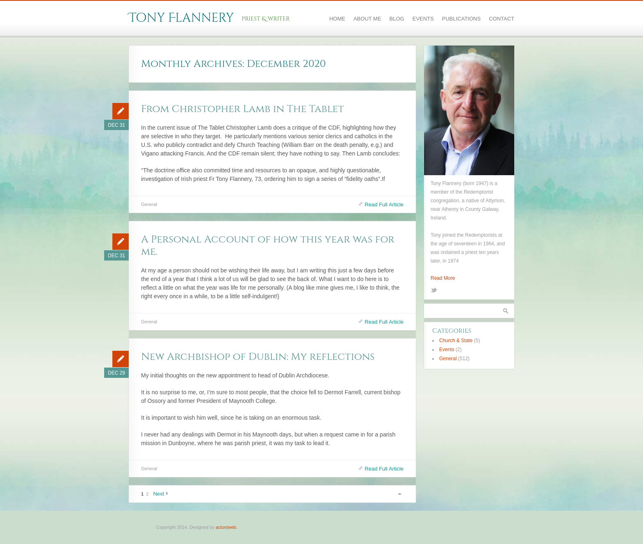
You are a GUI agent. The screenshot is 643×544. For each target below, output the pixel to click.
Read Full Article (384, 204)
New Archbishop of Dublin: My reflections (258, 356)
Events (423, 19)
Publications (461, 19)
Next (158, 494)
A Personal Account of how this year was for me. (267, 245)
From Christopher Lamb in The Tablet (242, 109)
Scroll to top (399, 493)
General (149, 204)
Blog (397, 19)
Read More (443, 278)
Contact (501, 19)
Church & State (455, 340)
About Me (367, 19)
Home (337, 19)
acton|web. (226, 527)
